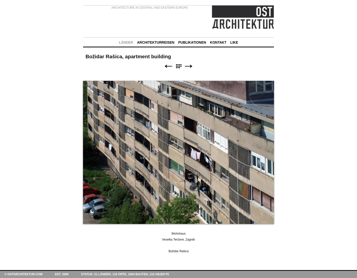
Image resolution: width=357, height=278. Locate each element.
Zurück (168, 66)
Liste (178, 66)
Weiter (188, 66)
